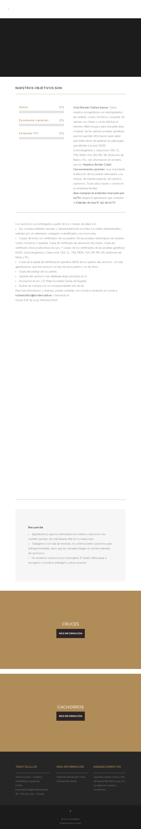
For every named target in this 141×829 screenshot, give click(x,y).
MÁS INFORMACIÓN (70, 633)
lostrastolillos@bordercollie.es (33, 295)
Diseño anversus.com (70, 823)
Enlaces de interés (67, 781)
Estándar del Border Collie (71, 777)
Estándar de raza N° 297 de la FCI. (96, 202)
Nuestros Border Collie (97, 164)
